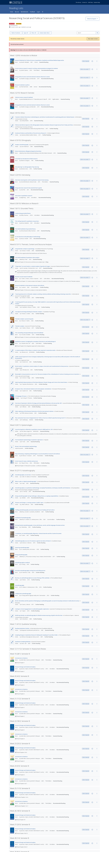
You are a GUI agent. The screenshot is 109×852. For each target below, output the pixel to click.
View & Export (92, 19)
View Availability (85, 69)
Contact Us (84, 2)
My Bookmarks (24, 11)
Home (11, 11)
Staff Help (90, 2)
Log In (38, 11)
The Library (78, 2)
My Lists (17, 11)
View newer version (93, 38)
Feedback (32, 11)
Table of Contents (15, 33)
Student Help (97, 2)
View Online (85, 61)
